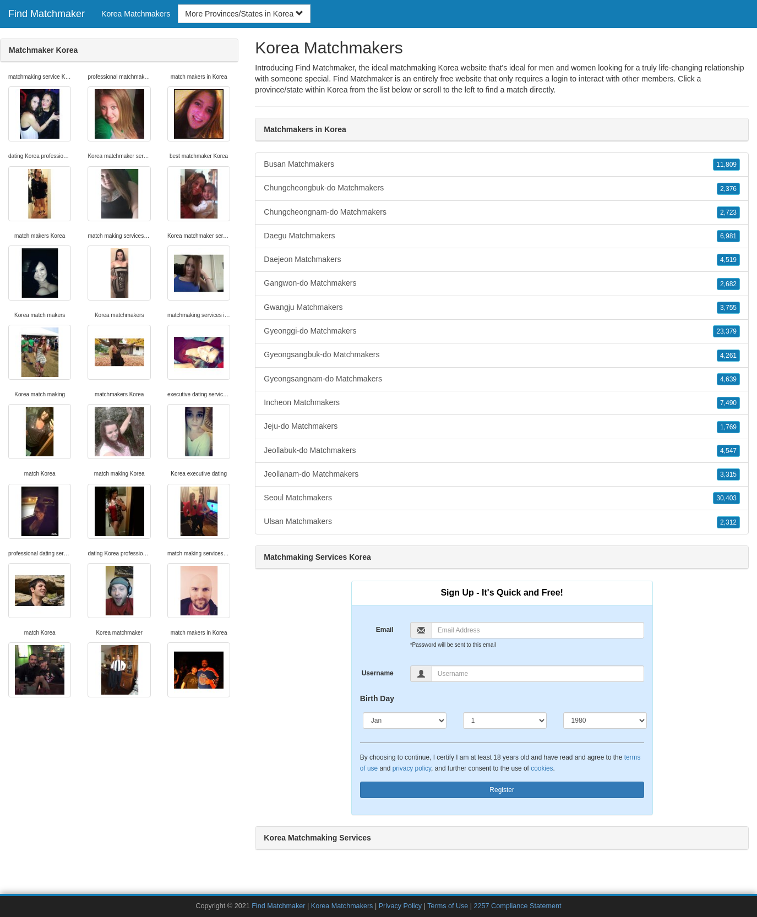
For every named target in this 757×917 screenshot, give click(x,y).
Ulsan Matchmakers (502, 522)
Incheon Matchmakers (502, 403)
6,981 (728, 236)
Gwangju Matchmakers (502, 308)
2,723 (728, 212)
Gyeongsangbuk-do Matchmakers (502, 355)
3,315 (728, 474)
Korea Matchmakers (135, 13)
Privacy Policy (400, 906)
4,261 (728, 355)
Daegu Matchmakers (502, 236)
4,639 (728, 379)
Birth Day (377, 698)
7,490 (728, 403)
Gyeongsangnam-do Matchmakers (502, 379)
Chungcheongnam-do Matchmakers (502, 212)
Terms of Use (447, 906)
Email (385, 630)
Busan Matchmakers (502, 165)
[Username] (538, 673)
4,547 (728, 451)
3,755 (728, 308)
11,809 (726, 164)
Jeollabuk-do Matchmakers (502, 451)
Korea (337, 89)
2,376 (728, 189)
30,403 (726, 498)
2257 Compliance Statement (518, 906)
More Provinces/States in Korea (244, 13)
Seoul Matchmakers (502, 498)
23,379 (726, 331)
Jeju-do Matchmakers (502, 427)
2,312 (728, 522)
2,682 (728, 284)
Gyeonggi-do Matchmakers (502, 331)
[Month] (404, 720)
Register (501, 790)
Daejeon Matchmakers (502, 260)
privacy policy (412, 768)
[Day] (505, 720)
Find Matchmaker (46, 13)
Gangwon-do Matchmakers (502, 283)
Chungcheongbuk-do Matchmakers (502, 188)
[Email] (538, 630)
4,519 (728, 260)
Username (378, 673)
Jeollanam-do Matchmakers (502, 474)
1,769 (728, 427)
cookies (542, 768)
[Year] (605, 720)
